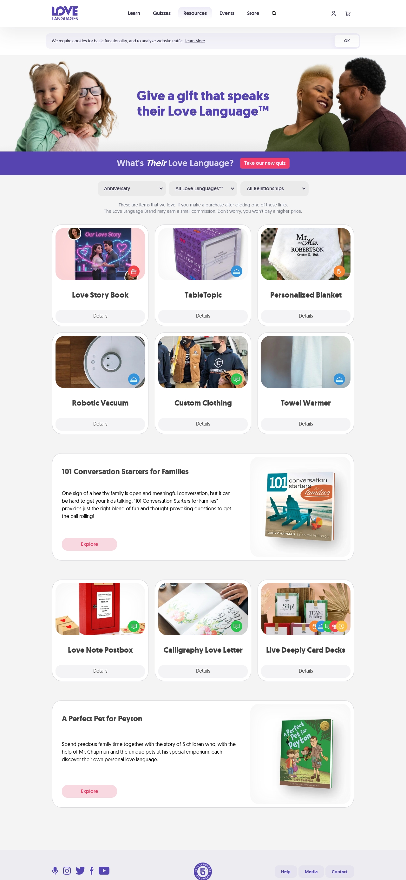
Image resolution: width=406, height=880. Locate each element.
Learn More (195, 41)
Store (253, 13)
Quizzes (162, 13)
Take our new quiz (264, 163)
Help (286, 872)
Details (100, 316)
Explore (89, 544)
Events (226, 13)
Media (311, 872)
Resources (195, 13)
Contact (340, 872)
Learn (134, 13)
